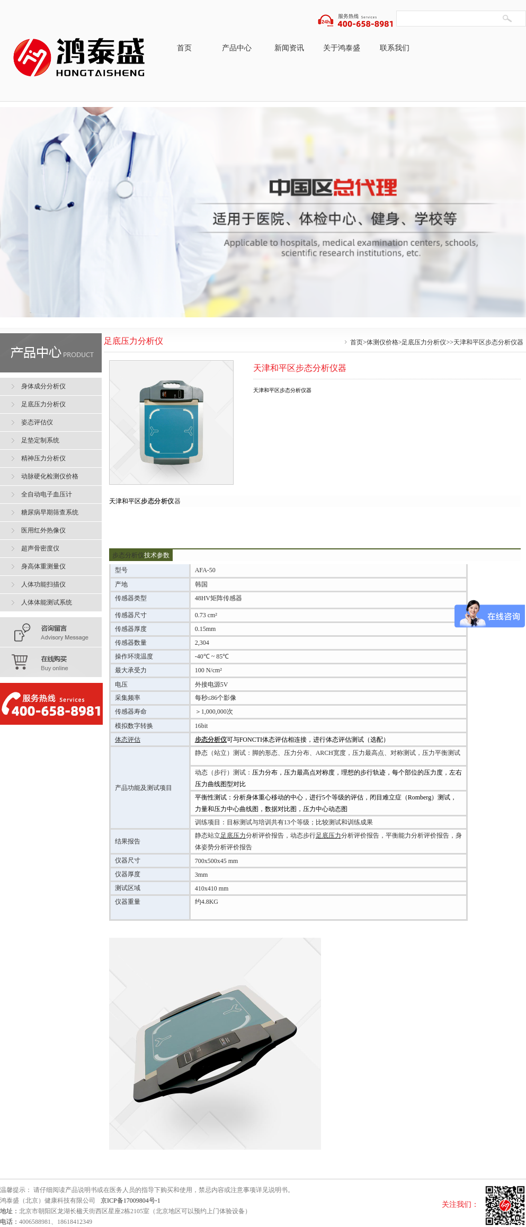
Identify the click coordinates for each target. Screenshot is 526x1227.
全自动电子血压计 (46, 494)
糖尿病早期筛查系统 (49, 512)
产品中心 (237, 48)
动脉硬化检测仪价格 (49, 476)
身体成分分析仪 (43, 386)
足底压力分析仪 (424, 342)
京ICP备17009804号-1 (131, 1200)
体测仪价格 (382, 342)
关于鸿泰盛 (341, 48)
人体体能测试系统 (46, 602)
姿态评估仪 (37, 422)
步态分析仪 (157, 501)
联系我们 (394, 48)
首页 (184, 48)
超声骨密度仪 (40, 548)
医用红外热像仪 (43, 530)
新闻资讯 (289, 48)
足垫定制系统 (40, 440)
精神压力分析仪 (43, 458)
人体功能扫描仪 (43, 584)
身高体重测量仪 (43, 566)
